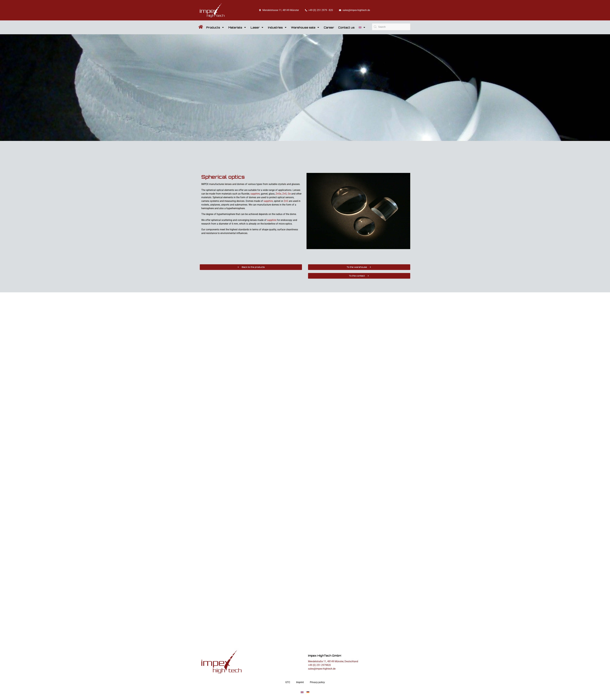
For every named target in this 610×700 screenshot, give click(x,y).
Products (215, 27)
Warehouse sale (305, 27)
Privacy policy (317, 682)
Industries (277, 27)
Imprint (300, 682)
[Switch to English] (302, 692)
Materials (237, 27)
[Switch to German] (308, 692)
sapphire (255, 193)
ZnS (284, 193)
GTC (287, 682)
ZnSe (278, 193)
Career (329, 27)
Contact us (346, 27)
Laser (257, 27)
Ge (289, 193)
